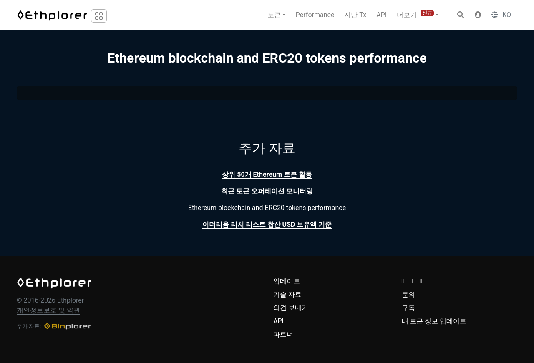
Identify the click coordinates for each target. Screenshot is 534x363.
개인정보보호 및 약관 (48, 310)
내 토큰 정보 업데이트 (434, 321)
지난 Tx (355, 15)
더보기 (415, 14)
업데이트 (286, 281)
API (381, 15)
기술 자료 (287, 294)
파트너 (283, 334)
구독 (408, 308)
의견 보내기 (290, 308)
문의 (408, 294)
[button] (478, 15)
